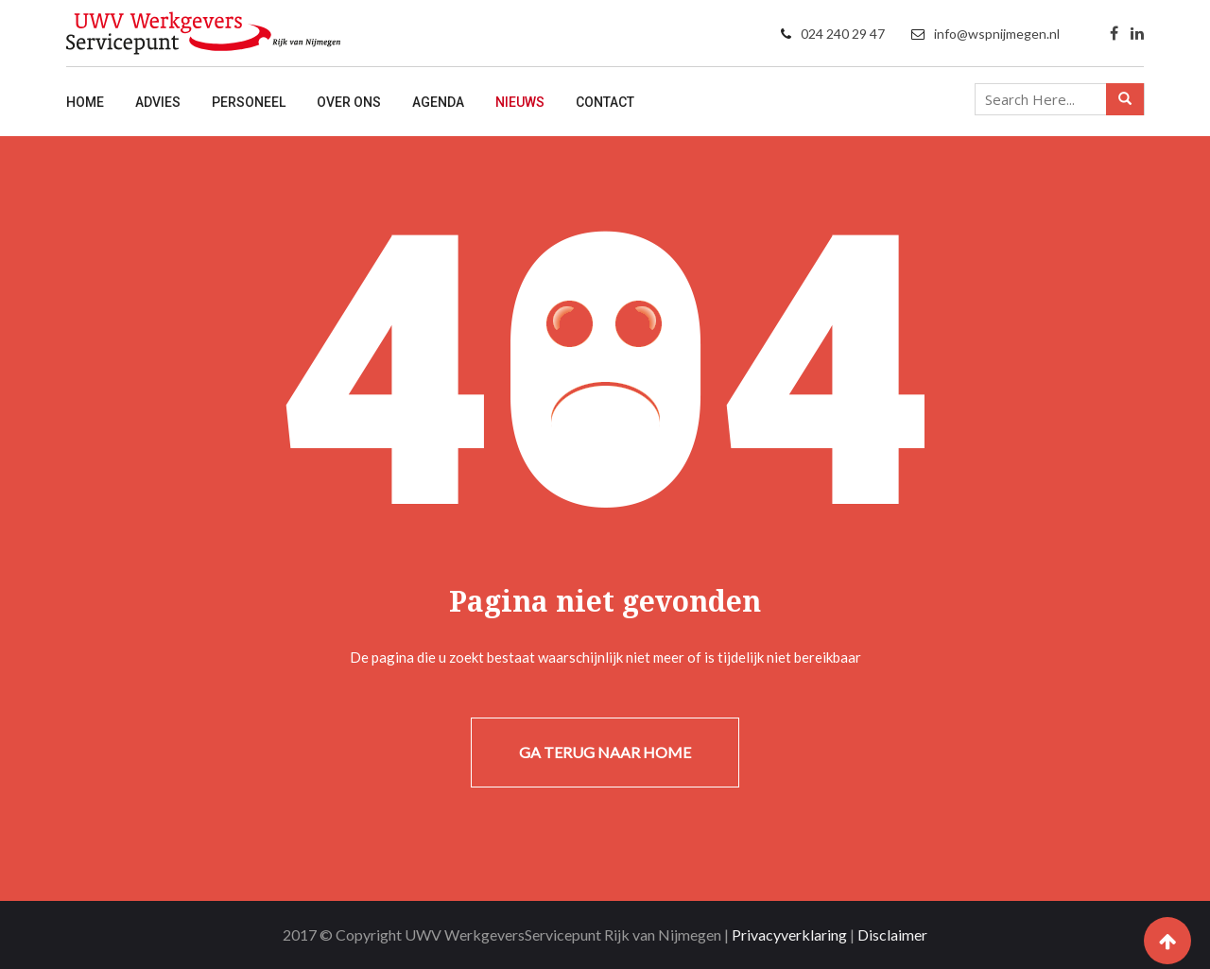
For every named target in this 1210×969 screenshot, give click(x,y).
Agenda (438, 102)
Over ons (349, 102)
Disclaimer (892, 934)
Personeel (248, 102)
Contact (605, 102)
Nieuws (519, 102)
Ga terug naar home (605, 752)
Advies (158, 102)
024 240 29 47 (843, 34)
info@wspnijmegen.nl (997, 34)
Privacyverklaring (789, 934)
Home (85, 102)
